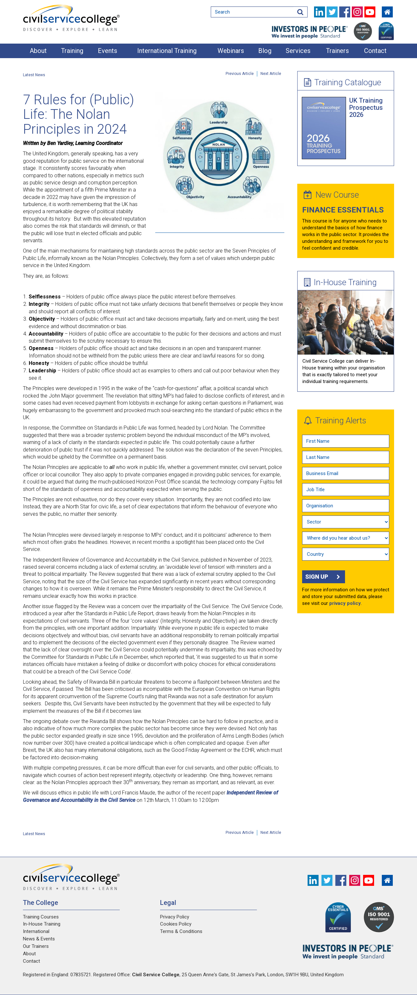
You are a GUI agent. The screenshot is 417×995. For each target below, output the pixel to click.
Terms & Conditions (181, 931)
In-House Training (340, 282)
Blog (264, 51)
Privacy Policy (174, 917)
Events (107, 51)
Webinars (231, 51)
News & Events (39, 939)
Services (298, 51)
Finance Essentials (343, 209)
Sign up (323, 576)
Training (72, 51)
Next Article (270, 73)
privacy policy (345, 603)
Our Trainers (36, 946)
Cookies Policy (175, 924)
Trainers (337, 51)
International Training (167, 51)
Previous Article (240, 73)
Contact (375, 51)
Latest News (34, 75)
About (38, 51)
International (36, 931)
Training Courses (41, 917)
